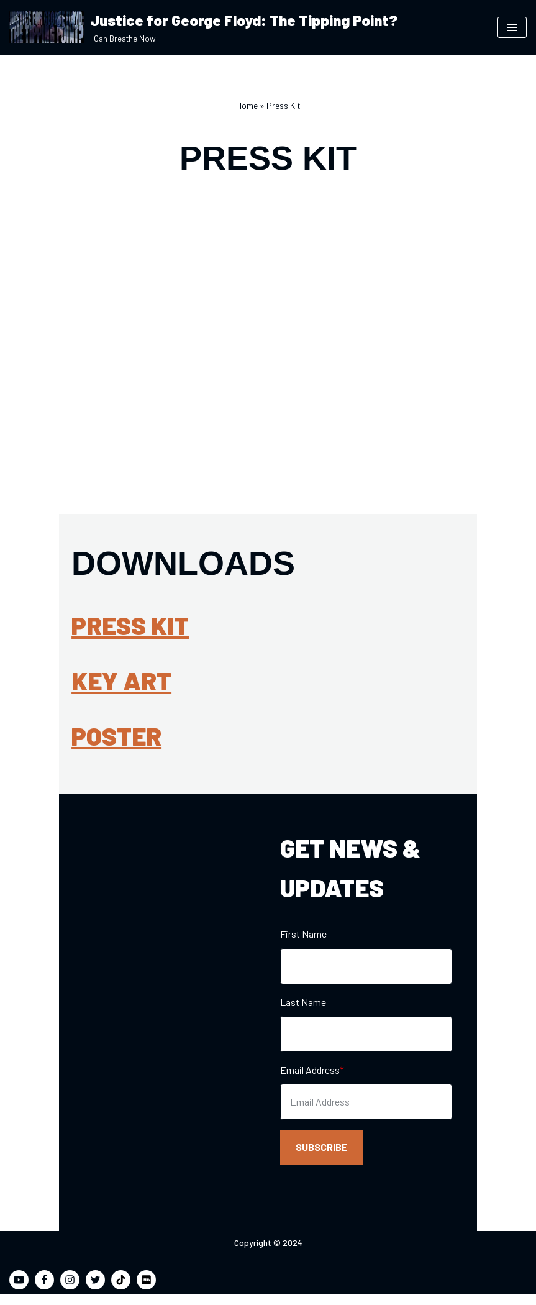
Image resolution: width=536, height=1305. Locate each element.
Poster (57, 739)
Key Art (62, 683)
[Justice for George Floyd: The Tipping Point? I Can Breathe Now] (203, 27)
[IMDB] (146, 1290)
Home (247, 105)
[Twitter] (95, 1290)
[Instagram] (69, 1290)
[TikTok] (120, 1290)
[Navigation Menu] (512, 27)
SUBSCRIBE (322, 1155)
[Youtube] (19, 1290)
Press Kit (71, 628)
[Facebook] (44, 1290)
